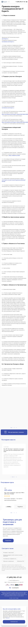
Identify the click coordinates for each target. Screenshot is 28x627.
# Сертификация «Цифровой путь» (9, 558)
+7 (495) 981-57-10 (20, 1)
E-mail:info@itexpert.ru (14, 580)
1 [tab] (11, 428)
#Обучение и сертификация (8, 561)
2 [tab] (13, 428)
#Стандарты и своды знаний (8, 552)
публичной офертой (15, 569)
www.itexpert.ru (5, 38)
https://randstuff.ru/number (14, 155)
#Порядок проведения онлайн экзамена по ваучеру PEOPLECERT (12, 556)
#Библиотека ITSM (20, 561)
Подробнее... (7, 617)
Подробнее (20, 506)
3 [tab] (15, 428)
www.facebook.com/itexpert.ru (8, 41)
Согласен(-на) (13, 621)
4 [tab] (17, 428)
